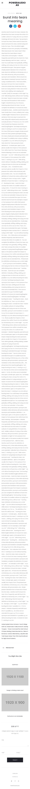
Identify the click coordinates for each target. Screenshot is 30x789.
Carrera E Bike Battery (14, 634)
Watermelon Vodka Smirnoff (15, 626)
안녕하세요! (15, 664)
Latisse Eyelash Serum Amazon (10, 624)
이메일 (18, 752)
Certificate (15, 773)
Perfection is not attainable (15, 716)
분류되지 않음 (19, 13)
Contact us (15, 776)
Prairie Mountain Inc (17, 631)
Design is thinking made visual (15, 690)
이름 (3, 752)
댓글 (3, 740)
